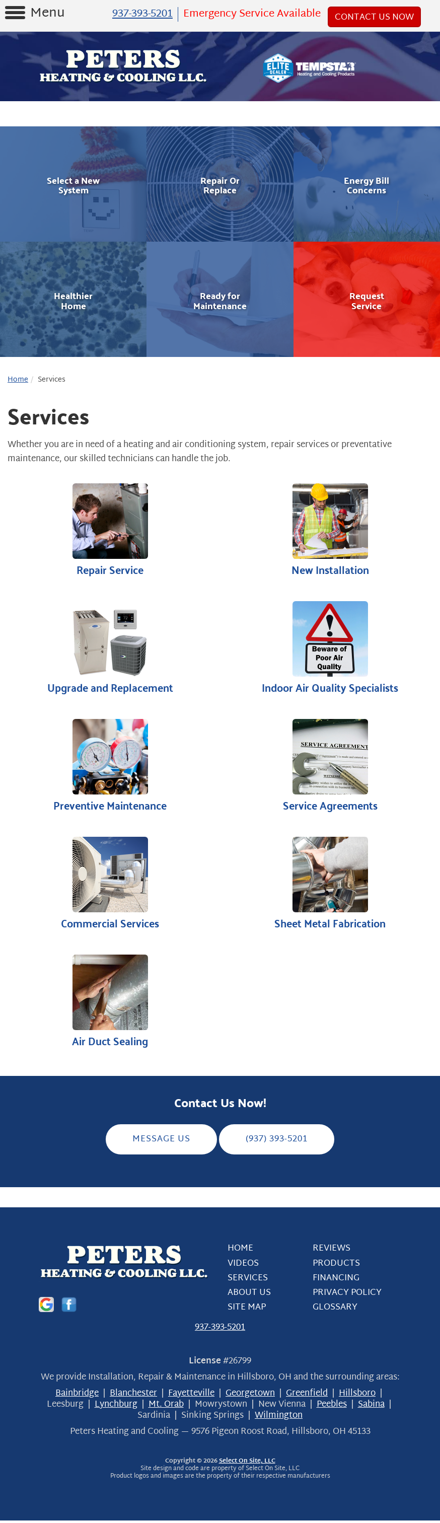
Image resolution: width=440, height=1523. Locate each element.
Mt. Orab (166, 1407)
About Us (249, 1295)
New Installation (330, 530)
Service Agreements (330, 767)
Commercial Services (110, 885)
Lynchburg (116, 1407)
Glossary (335, 1310)
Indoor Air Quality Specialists (330, 649)
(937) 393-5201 (277, 1141)
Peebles (332, 1407)
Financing (336, 1280)
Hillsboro (357, 1396)
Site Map (247, 1310)
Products (336, 1266)
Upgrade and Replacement (110, 649)
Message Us (161, 1141)
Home (18, 380)
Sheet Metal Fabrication (330, 885)
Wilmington (279, 1418)
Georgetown (250, 1396)
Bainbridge (77, 1396)
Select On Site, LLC (247, 1463)
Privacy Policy (347, 1295)
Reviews (331, 1251)
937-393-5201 (220, 1330)
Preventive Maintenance (110, 767)
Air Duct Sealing (110, 1004)
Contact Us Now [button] (374, 17)
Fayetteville (191, 1396)
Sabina (371, 1407)
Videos (243, 1266)
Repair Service (110, 530)
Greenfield (307, 1396)
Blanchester (133, 1396)
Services (248, 1280)
